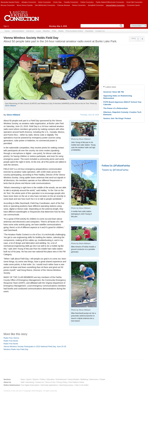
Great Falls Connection (134, 2)
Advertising (29, 382)
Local (38, 31)
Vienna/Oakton (18, 31)
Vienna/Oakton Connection (115, 5)
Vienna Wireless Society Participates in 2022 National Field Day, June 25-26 (35, 346)
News (23, 379)
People (102, 379)
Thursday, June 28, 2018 (89, 115)
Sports (28, 379)
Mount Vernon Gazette (25, 5)
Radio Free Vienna (11, 338)
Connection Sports (133, 5)
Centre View (57, 2)
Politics (42, 379)
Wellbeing (84, 379)
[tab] (123, 87)
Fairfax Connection (86, 2)
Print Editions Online (76, 382)
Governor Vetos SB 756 (113, 92)
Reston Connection (79, 5)
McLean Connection (8, 5)
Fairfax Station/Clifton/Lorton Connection (110, 2)
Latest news (110, 87)
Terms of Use (50, 382)
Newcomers (93, 379)
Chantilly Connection (71, 2)
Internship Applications (49, 385)
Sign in (6, 26)
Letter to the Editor (82, 385)
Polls (54, 31)
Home (7, 31)
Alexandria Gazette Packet (10, 2)
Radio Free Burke (11, 341)
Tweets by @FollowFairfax (115, 170)
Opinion (36, 379)
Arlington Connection (28, 2)
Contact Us (100, 31)
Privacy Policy (62, 382)
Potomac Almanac (63, 5)
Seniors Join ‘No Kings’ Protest (117, 118)
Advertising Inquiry (66, 385)
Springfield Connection (96, 5)
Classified (89, 31)
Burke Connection (44, 2)
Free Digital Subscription (30, 385)
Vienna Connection (21, 18)
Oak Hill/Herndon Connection (45, 5)
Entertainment (61, 379)
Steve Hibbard (10, 106)
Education (50, 379)
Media (60, 31)
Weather (46, 31)
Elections (30, 31)
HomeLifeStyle (73, 379)
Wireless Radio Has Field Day (16, 349)
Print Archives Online (74, 31)
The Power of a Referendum (115, 108)
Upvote (138, 39)
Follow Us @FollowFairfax (116, 165)
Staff (22, 382)
